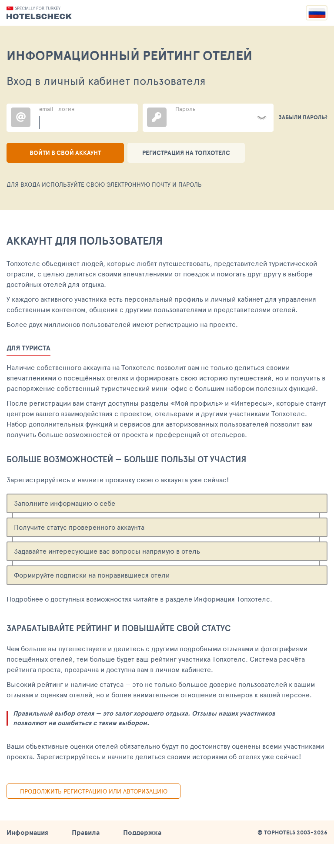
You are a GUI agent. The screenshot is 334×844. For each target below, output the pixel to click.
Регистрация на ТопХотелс (186, 152)
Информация (27, 832)
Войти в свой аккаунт (65, 152)
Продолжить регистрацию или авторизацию (93, 791)
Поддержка (142, 832)
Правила (86, 832)
